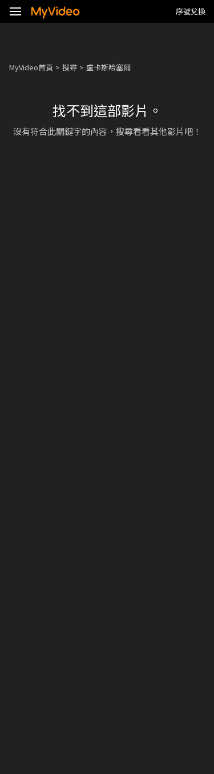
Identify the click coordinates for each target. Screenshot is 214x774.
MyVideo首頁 (31, 67)
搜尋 (69, 67)
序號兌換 (190, 11)
